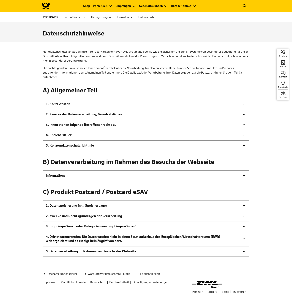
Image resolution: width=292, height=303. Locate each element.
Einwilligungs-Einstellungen (150, 282)
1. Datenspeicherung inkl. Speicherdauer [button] (76, 205)
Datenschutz (146, 17)
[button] (245, 6)
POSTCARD (50, 17)
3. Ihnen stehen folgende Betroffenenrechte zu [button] (81, 125)
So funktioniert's (74, 17)
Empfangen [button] (123, 6)
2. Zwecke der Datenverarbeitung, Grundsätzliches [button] (84, 114)
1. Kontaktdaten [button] (58, 104)
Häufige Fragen (101, 17)
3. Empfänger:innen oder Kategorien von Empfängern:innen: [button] (91, 226)
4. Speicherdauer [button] (59, 135)
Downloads (124, 17)
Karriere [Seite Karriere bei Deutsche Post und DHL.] (212, 292)
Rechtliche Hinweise (73, 282)
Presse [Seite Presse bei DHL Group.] (225, 292)
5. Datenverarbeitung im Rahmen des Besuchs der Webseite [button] (91, 251)
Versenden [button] (100, 6)
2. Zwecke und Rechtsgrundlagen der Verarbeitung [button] (84, 216)
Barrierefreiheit (119, 282)
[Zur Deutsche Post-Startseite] (46, 6)
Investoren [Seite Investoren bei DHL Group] (239, 292)
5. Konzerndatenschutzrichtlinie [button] (70, 145)
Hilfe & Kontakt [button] (181, 6)
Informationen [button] (56, 175)
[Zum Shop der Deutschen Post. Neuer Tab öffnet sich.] (86, 6)
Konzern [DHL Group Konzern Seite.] (197, 292)
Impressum (50, 282)
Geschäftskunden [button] (151, 6)
